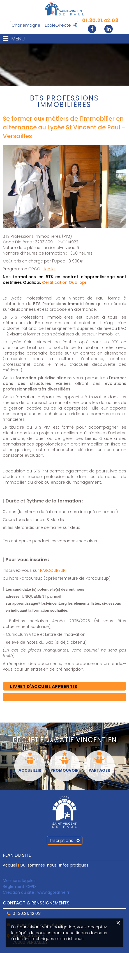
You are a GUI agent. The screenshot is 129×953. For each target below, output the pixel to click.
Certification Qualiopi (64, 282)
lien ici (49, 269)
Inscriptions (64, 840)
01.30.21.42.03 (100, 20)
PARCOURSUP (52, 570)
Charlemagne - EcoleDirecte (41, 25)
